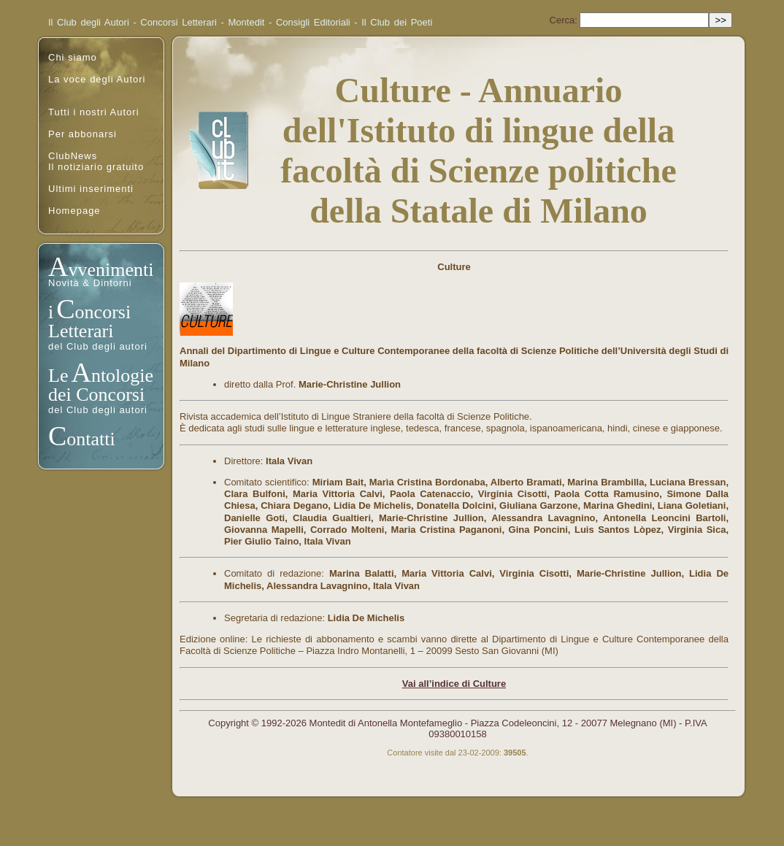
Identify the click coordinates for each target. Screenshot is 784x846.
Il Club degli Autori (88, 22)
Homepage (74, 210)
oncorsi (103, 312)
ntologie (122, 375)
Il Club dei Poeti (396, 22)
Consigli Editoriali (313, 22)
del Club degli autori (97, 346)
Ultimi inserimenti (91, 188)
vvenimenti (110, 269)
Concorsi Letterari (178, 22)
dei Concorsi (96, 394)
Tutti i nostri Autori (93, 112)
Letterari (81, 331)
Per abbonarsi (82, 133)
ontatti (90, 439)
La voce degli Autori (96, 79)
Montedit (246, 22)
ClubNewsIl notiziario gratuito (96, 161)
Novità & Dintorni (90, 282)
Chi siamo (72, 57)
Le (58, 375)
